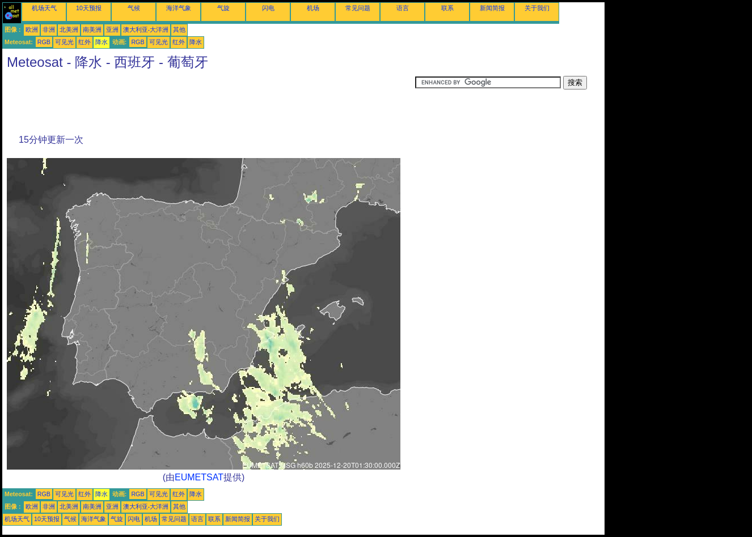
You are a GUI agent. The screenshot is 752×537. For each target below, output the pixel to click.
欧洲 (32, 29)
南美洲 (92, 29)
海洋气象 (178, 8)
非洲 (49, 29)
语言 (402, 8)
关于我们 (537, 8)
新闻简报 (492, 8)
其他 (179, 29)
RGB (43, 42)
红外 (84, 42)
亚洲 (112, 29)
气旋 (223, 8)
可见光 (64, 42)
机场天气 (44, 8)
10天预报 (89, 8)
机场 (313, 8)
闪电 (268, 8)
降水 (101, 42)
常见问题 (357, 8)
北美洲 (69, 29)
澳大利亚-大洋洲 (146, 29)
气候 (134, 8)
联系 (447, 8)
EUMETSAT (199, 477)
